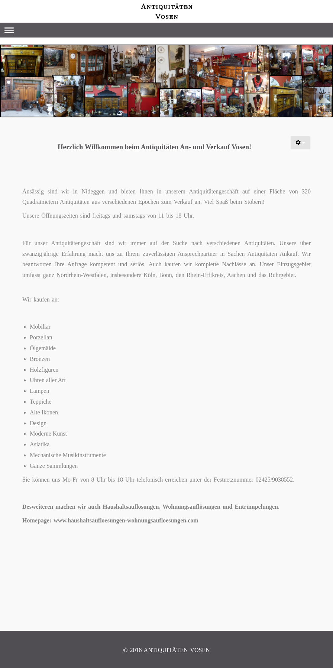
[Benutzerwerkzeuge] (300, 143)
